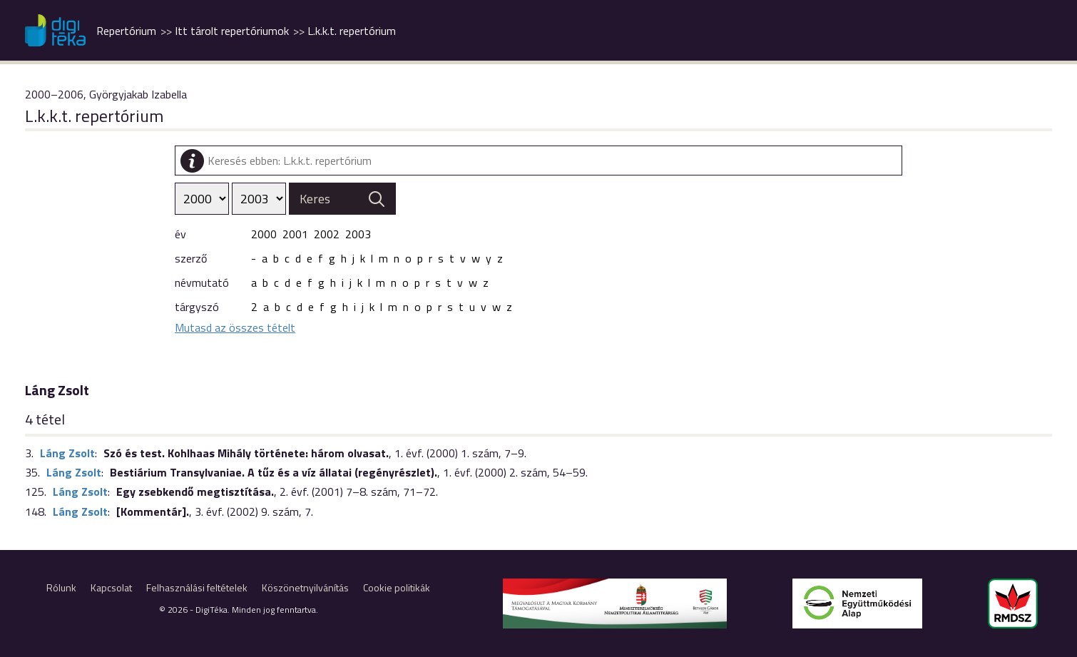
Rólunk (61, 587)
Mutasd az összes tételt (235, 327)
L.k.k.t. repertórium (351, 30)
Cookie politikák (396, 587)
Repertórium (126, 30)
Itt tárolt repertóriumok (232, 30)
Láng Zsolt (67, 453)
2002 (327, 234)
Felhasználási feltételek (196, 587)
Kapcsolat (111, 587)
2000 (264, 234)
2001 (295, 234)
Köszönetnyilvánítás (305, 587)
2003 (358, 234)
